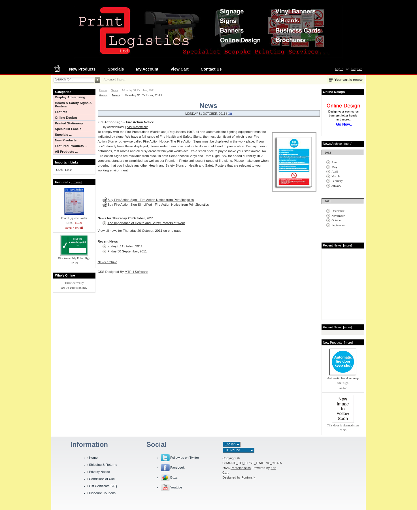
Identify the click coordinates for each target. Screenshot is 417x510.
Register (356, 69)
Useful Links (64, 169)
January (336, 185)
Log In (339, 69)
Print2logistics (241, 467)
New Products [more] (338, 342)
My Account (147, 69)
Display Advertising (70, 97)
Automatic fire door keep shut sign (343, 378)
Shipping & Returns (103, 464)
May (334, 167)
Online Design (66, 117)
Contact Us (211, 69)
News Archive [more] (337, 143)
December (337, 210)
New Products (82, 69)
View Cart (180, 69)
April (334, 171)
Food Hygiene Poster (74, 216)
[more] (76, 182)
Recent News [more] (337, 245)
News (114, 90)
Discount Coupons (102, 493)
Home (103, 90)
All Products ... (66, 151)
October (336, 220)
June (334, 162)
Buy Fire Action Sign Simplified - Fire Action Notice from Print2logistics (158, 204)
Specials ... (63, 134)
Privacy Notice (99, 471)
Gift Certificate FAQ (103, 486)
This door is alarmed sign (343, 423)
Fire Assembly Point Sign (74, 256)
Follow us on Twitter (184, 457)
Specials (116, 69)
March (335, 176)
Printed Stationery (69, 123)
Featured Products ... (71, 146)
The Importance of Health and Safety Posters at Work (146, 223)
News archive (107, 262)
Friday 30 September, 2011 (127, 251)
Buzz (174, 477)
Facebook (177, 467)
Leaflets (61, 112)
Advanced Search (114, 79)
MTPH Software (136, 271)
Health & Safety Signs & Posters (73, 104)
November (337, 215)
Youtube (176, 487)
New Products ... (67, 140)
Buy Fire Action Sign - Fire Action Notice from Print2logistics (151, 199)
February (337, 180)
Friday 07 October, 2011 (125, 246)
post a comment (137, 127)
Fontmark (248, 477)
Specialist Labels (68, 129)
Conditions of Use (102, 479)
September (338, 225)
